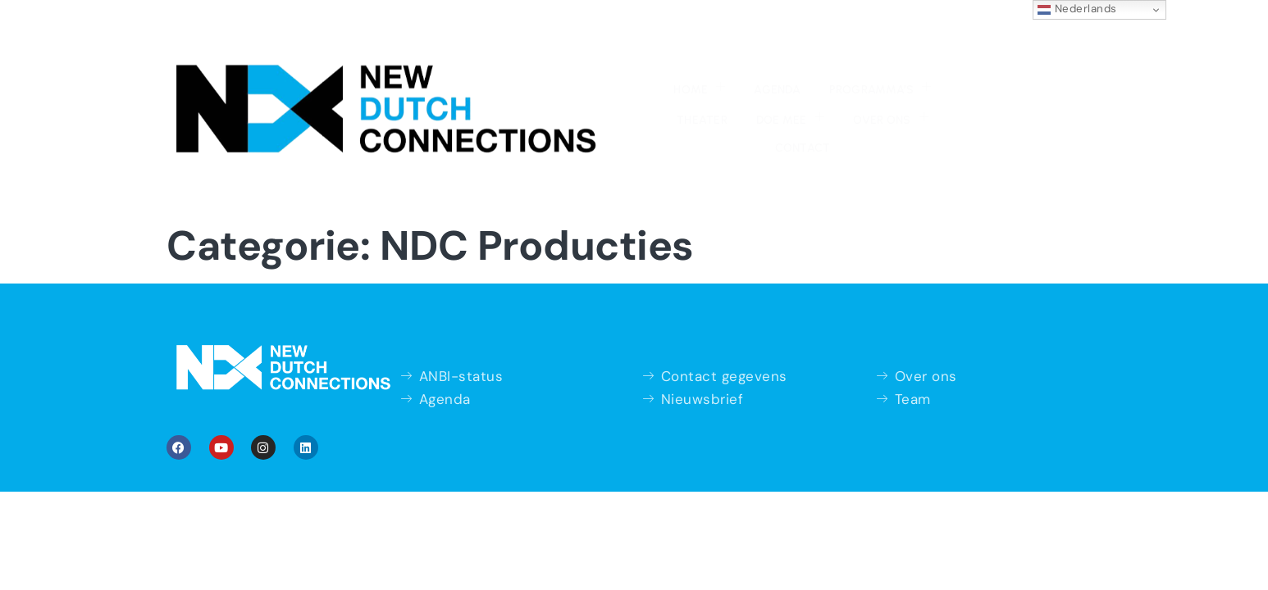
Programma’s (562, 39)
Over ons (828, 39)
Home (399, 39)
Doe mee (737, 39)
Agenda (468, 41)
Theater (658, 41)
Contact (914, 41)
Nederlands (1077, 9)
